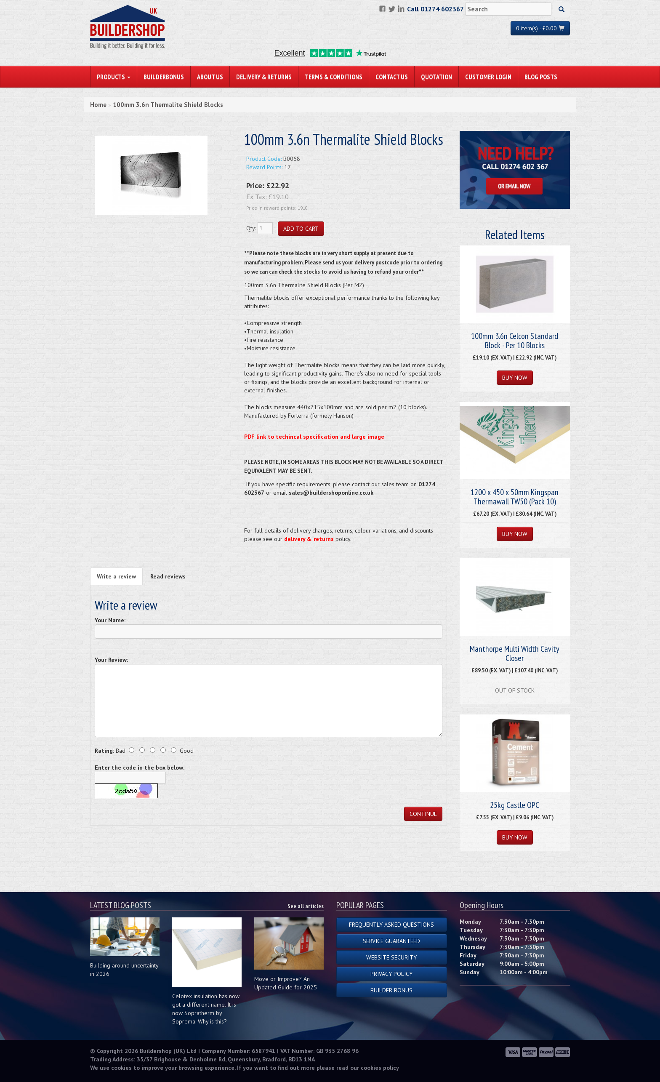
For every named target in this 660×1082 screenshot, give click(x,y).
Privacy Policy (391, 974)
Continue (423, 814)
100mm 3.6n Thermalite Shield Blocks (168, 105)
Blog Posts (540, 76)
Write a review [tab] (116, 576)
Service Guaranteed (391, 941)
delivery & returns (309, 539)
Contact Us (391, 76)
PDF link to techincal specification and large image (314, 436)
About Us (210, 76)
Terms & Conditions (333, 76)
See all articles (305, 906)
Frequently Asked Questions (391, 924)
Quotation (436, 76)
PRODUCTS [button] (113, 76)
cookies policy (380, 1067)
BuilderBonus (164, 76)
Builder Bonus (391, 990)
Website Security (391, 957)
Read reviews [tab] (168, 576)
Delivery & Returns (264, 76)
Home (98, 105)
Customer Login (488, 76)
